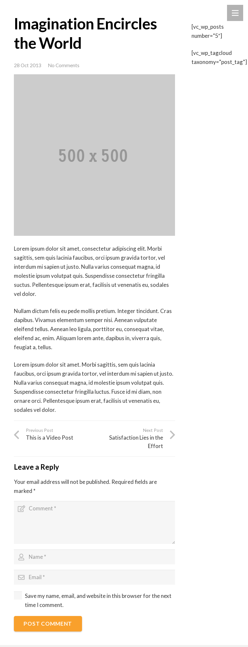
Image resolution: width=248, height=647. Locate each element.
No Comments (63, 65)
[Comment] (94, 523)
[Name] (94, 558)
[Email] (94, 579)
